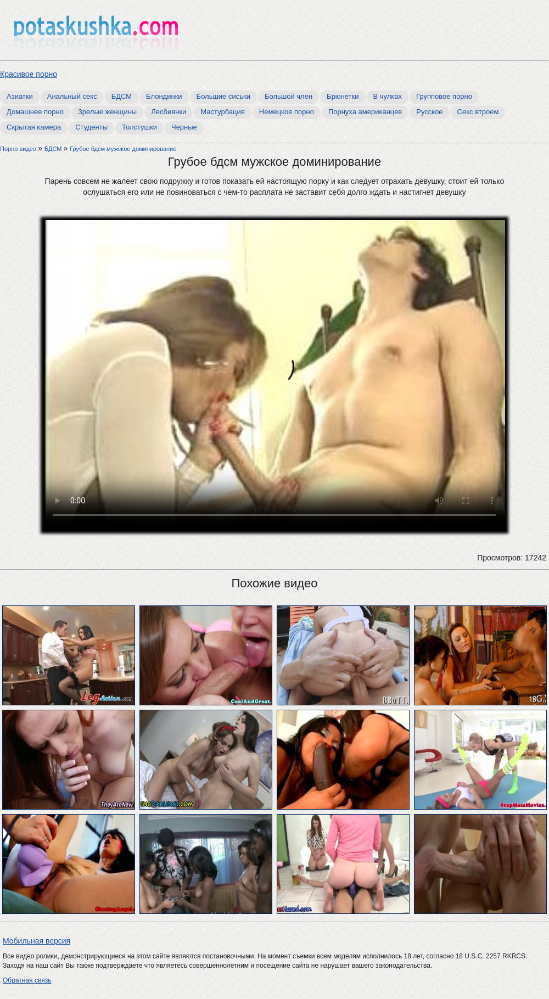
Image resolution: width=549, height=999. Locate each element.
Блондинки (164, 96)
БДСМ (121, 96)
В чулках (387, 96)
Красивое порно (28, 74)
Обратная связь (27, 980)
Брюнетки (342, 96)
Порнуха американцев (365, 112)
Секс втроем (478, 112)
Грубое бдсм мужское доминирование (123, 148)
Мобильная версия (36, 940)
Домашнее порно (35, 112)
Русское (429, 112)
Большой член (288, 96)
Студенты (91, 127)
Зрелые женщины (107, 112)
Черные (184, 127)
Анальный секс (72, 96)
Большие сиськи (223, 96)
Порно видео (19, 148)
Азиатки (20, 96)
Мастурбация (222, 112)
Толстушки (139, 127)
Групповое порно (444, 96)
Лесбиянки (168, 112)
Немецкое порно (286, 112)
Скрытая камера (34, 127)
